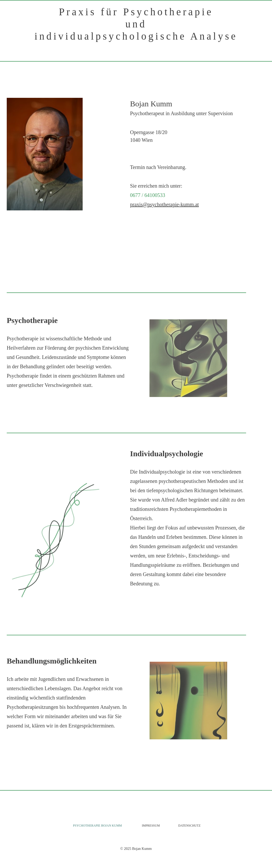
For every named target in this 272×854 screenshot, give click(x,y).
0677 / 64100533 (147, 195)
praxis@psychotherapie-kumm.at (164, 204)
